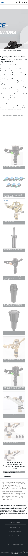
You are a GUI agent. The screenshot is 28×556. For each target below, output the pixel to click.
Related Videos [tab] (9, 472)
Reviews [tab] (7, 476)
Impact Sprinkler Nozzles (15, 50)
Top (24, 552)
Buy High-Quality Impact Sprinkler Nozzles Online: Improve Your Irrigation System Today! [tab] (14, 465)
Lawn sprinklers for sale (15, 531)
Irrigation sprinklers (15, 540)
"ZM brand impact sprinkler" (20, 505)
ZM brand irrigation (5, 507)
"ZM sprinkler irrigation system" (18, 507)
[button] (16, 2)
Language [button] (24, 2)
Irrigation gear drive (15, 527)
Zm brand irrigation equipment (15, 544)
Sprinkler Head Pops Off (6, 505)
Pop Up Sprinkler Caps (15, 535)
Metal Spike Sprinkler (5, 508)
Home (4, 50)
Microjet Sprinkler (14, 513)
